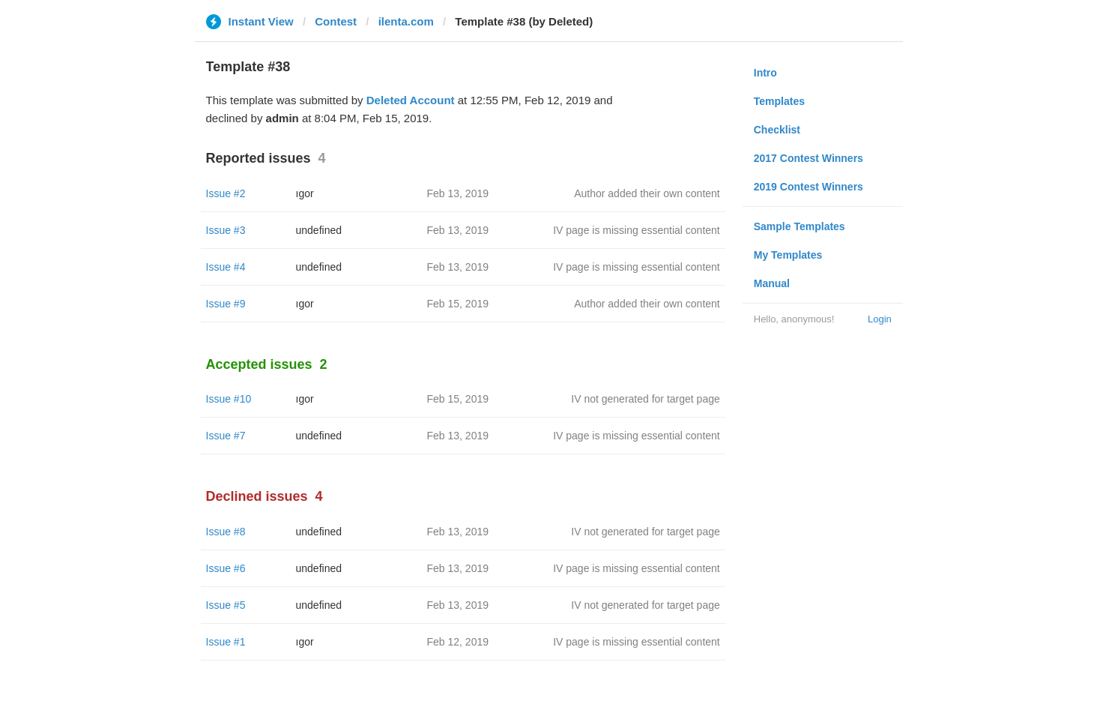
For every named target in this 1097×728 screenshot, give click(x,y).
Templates (779, 101)
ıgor (305, 193)
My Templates (788, 255)
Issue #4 (226, 267)
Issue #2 (226, 193)
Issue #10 (229, 399)
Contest (336, 21)
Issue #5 (226, 605)
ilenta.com (406, 21)
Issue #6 (226, 568)
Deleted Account (410, 100)
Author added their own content (647, 193)
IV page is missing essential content (636, 230)
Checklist (777, 130)
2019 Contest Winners (808, 187)
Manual (772, 283)
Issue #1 (226, 642)
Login (880, 319)
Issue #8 (226, 532)
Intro (765, 73)
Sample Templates (799, 226)
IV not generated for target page (645, 399)
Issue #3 (226, 230)
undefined (319, 230)
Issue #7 (226, 436)
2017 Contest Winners (808, 158)
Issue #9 (226, 304)
